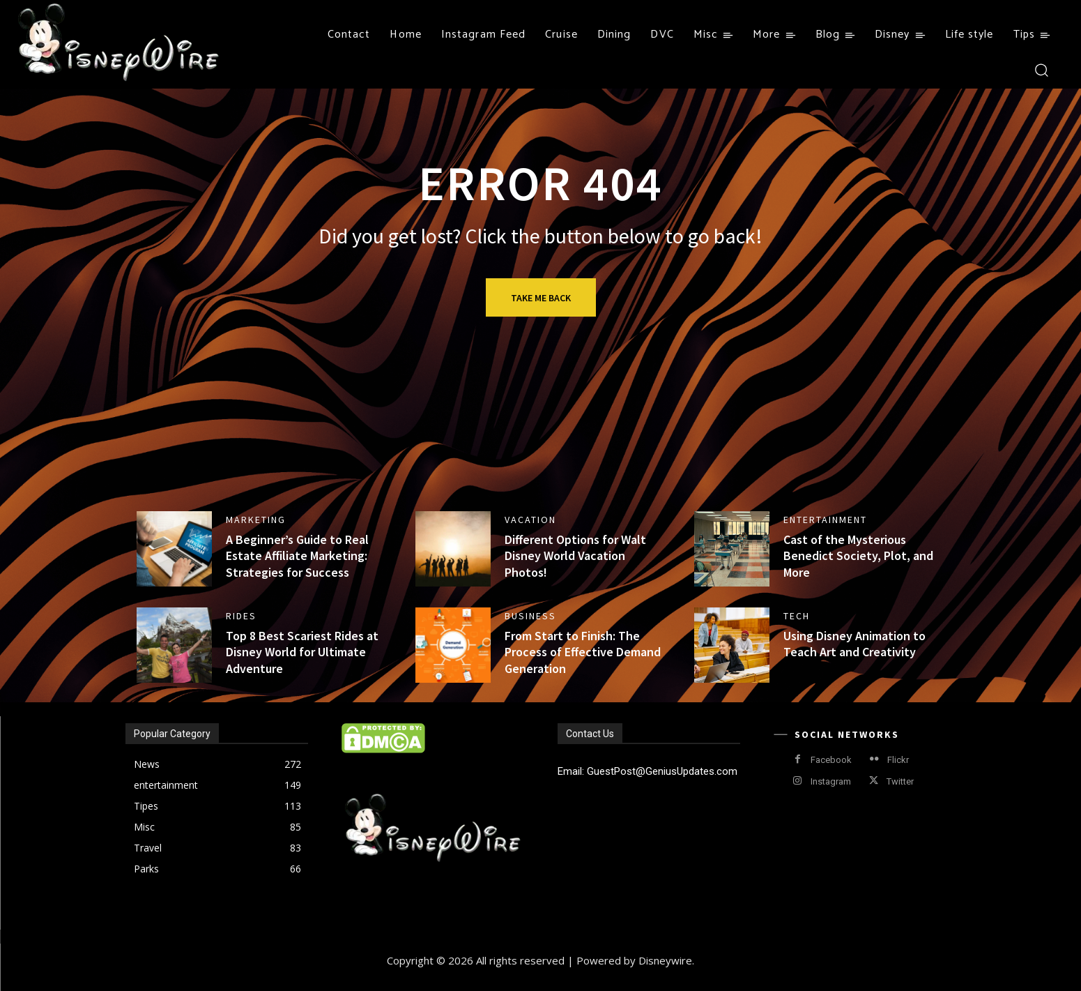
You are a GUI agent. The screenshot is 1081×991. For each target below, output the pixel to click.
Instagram (831, 781)
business (530, 616)
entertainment (825, 519)
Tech (796, 616)
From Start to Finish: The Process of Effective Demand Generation (583, 652)
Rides (241, 616)
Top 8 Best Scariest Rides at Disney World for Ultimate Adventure (302, 652)
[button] (1041, 69)
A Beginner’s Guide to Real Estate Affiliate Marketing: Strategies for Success (297, 555)
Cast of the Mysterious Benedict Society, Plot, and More (858, 555)
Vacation (530, 519)
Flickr (898, 760)
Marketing (256, 519)
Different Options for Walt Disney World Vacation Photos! (575, 555)
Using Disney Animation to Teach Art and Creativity (854, 644)
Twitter (900, 781)
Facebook (831, 760)
